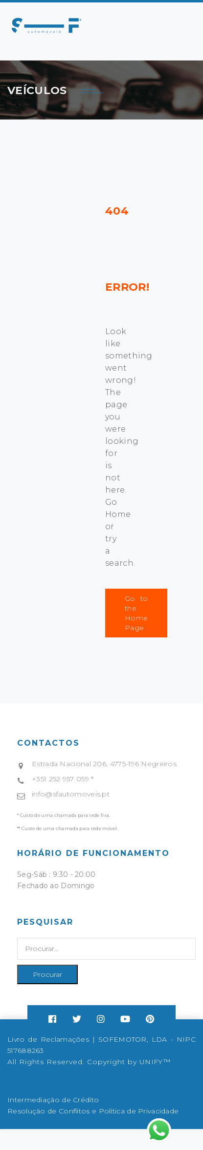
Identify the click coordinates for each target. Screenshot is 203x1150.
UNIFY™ (154, 1061)
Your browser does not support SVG (46, 25)
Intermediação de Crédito (53, 1099)
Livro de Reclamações (48, 1039)
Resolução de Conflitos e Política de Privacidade (93, 1111)
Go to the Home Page (136, 613)
